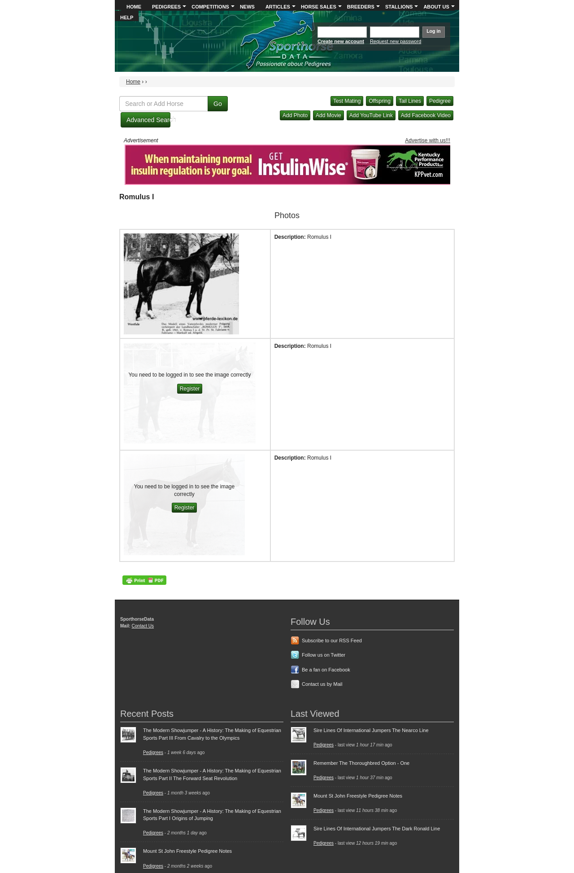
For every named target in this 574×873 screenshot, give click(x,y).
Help (126, 17)
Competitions (210, 6)
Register (190, 389)
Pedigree (440, 101)
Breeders (360, 6)
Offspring (379, 101)
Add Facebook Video (426, 115)
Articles (277, 6)
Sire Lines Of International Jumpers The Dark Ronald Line (376, 828)
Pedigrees (166, 6)
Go (217, 103)
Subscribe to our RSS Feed (332, 640)
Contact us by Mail (322, 684)
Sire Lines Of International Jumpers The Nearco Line (371, 730)
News (247, 6)
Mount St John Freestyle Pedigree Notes (187, 851)
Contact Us (143, 625)
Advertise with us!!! (427, 140)
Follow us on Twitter (323, 655)
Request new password (395, 41)
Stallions (399, 6)
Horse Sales (318, 6)
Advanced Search (148, 119)
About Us (436, 6)
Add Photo (295, 115)
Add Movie (328, 115)
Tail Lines (410, 101)
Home (133, 6)
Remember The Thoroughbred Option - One (361, 763)
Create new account (340, 41)
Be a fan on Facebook (326, 669)
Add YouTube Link (371, 115)
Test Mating (347, 101)
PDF (144, 580)
